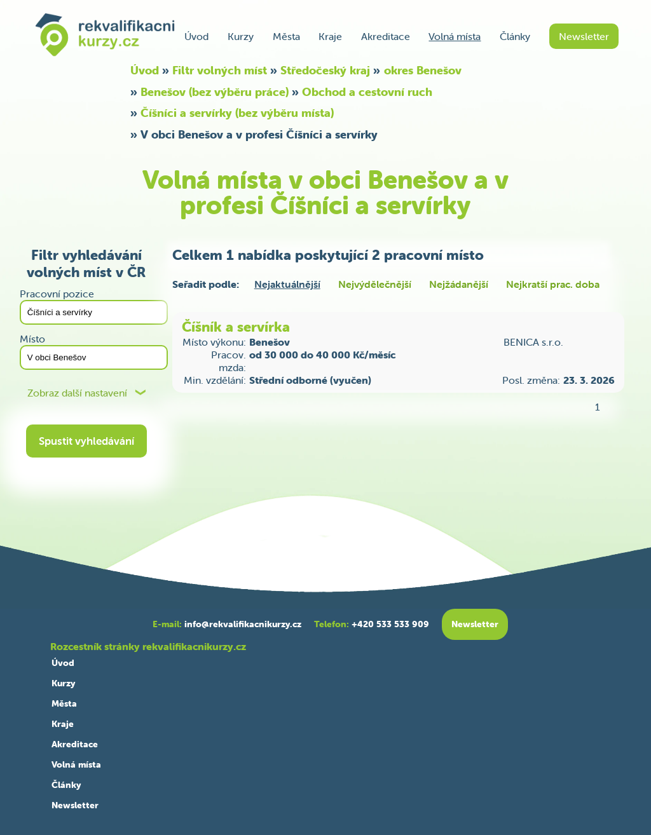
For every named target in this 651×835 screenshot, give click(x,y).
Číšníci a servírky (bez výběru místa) (237, 112)
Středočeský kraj (325, 70)
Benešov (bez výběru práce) (214, 92)
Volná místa (454, 36)
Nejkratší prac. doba (553, 284)
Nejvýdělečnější (374, 284)
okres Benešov (423, 70)
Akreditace (385, 36)
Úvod (196, 36)
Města (286, 36)
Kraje (330, 36)
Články (515, 36)
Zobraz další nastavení (77, 393)
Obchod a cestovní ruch (367, 92)
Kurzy (241, 36)
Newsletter (584, 36)
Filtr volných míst (219, 70)
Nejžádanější (458, 284)
